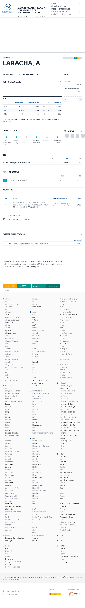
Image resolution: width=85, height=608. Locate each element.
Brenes (7, 422)
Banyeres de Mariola (12, 391)
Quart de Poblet (65, 359)
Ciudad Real (9, 509)
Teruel (62, 464)
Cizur (7, 514)
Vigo (61, 512)
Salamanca (64, 388)
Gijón (34, 322)
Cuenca (8, 530)
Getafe (34, 317)
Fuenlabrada (37, 307)
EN (40, 16)
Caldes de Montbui (12, 451)
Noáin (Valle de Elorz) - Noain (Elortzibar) (42, 518)
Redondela (63, 367)
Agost (7, 301)
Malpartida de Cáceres (40, 446)
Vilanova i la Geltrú (66, 517)
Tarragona (63, 456)
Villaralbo (63, 527)
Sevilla (62, 443)
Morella (35, 498)
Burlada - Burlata (11, 433)
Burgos (7, 430)
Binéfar (8, 420)
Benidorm (9, 406)
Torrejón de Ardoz (66, 472)
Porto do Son (64, 346)
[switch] (80, 99)
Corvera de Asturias (12, 522)
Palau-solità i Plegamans (69, 301)
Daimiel (8, 535)
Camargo (8, 454)
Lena (34, 414)
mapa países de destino (66, 11)
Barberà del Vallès (11, 396)
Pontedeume (64, 341)
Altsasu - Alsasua (11, 341)
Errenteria (9, 559)
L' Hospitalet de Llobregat (41, 393)
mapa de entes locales (66, 8)
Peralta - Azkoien (66, 317)
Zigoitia (62, 554)
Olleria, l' (35, 527)
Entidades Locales (12, 577)
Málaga (35, 443)
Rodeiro (62, 375)
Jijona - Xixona (37, 383)
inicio (66, 3)
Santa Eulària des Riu (67, 425)
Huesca (35, 354)
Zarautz (62, 551)
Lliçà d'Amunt (37, 425)
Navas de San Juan (39, 512)
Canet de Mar (10, 462)
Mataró (35, 456)
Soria (61, 449)
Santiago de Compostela (68, 435)
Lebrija (34, 406)
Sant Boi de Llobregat (67, 406)
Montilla (35, 493)
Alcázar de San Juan (12, 320)
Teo (61, 459)
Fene (34, 301)
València (63, 506)
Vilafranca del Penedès (68, 514)
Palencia (63, 304)
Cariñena (8, 470)
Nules (34, 522)
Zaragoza (63, 548)
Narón (34, 509)
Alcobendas (9, 322)
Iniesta (34, 367)
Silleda (62, 446)
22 (75, 58)
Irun (33, 370)
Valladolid (63, 509)
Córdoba (8, 517)
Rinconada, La (65, 372)
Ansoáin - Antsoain (12, 351)
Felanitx (35, 299)
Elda (6, 554)
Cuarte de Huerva (11, 527)
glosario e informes (66, 6)
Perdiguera (64, 320)
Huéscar (35, 357)
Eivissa (7, 548)
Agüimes (8, 307)
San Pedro (63, 396)
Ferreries (35, 304)
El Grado (8, 564)
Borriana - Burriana (12, 435)
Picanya (62, 325)
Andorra (8, 349)
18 (64, 58)
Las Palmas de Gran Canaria (42, 433)
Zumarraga (64, 561)
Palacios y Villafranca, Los (69, 299)
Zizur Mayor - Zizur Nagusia (70, 556)
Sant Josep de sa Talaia (68, 412)
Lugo (34, 430)
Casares (8, 485)
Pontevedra (64, 343)
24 (81, 58)
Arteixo (8, 372)
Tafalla (62, 454)
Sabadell (63, 383)
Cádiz (7, 446)
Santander (63, 433)
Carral (7, 477)
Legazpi (35, 409)
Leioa (34, 412)
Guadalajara (36, 338)
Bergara (8, 409)
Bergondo (8, 412)
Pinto (62, 328)
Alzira (7, 343)
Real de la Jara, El (66, 364)
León (34, 417)
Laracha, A (36, 398)
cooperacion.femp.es (13, 591)
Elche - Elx (9, 551)
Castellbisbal (9, 491)
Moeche (35, 483)
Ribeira (62, 370)
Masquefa (36, 454)
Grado (34, 328)
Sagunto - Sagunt (66, 385)
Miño (34, 475)
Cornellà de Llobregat (13, 519)
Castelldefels (9, 493)
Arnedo (8, 362)
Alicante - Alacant (11, 333)
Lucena (35, 427)
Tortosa (62, 483)
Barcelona (9, 399)
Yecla (61, 540)
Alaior (7, 309)
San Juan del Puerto (67, 393)
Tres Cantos (64, 485)
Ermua (7, 556)
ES (37, 16)
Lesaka (35, 420)
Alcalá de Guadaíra (12, 317)
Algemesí (8, 330)
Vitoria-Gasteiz (65, 530)
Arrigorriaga (9, 364)
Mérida (34, 467)
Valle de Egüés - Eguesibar (69, 504)
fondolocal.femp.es (13, 595)
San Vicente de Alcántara (69, 401)
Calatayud (9, 449)
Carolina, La (9, 475)
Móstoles (35, 501)
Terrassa (63, 462)
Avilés (7, 378)
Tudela (62, 488)
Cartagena (9, 483)
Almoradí (8, 336)
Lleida (34, 422)
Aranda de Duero (11, 359)
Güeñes (35, 341)
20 (69, 58)
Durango (8, 540)
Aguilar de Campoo (12, 304)
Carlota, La (9, 472)
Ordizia (34, 533)
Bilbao (7, 417)
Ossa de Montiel (38, 535)
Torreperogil (64, 477)
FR (44, 16)
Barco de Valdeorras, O (13, 401)
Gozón (34, 325)
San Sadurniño (65, 399)
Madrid (34, 438)
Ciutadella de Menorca (13, 512)
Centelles (8, 504)
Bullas (7, 425)
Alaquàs (8, 312)
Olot (33, 530)
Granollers (36, 336)
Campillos (8, 459)
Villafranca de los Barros (68, 522)
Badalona (8, 388)
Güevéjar (35, 343)
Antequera (9, 354)
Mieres (34, 470)
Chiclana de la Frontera (13, 506)
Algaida (8, 328)
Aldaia (7, 325)
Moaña (34, 480)
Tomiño (62, 467)
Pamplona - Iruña (66, 309)
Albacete (8, 315)
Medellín (35, 459)
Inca (33, 364)
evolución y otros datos (66, 14)
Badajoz (8, 385)
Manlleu (35, 449)
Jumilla (35, 385)
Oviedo (34, 540)
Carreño (8, 480)
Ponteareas (64, 338)
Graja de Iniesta (38, 330)
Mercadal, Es (36, 464)
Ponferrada (64, 336)
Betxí (7, 414)
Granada (35, 333)
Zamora (62, 546)
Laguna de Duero (38, 396)
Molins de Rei (37, 485)
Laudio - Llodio (37, 401)
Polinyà (62, 330)
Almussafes (9, 338)
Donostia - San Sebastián (14, 538)
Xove (61, 535)
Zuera (62, 559)
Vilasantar (63, 519)
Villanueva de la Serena (68, 525)
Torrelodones (64, 475)
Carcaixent (9, 467)
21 (72, 58)
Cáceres (8, 443)
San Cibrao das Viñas (67, 391)
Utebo (62, 498)
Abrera (7, 299)
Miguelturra (36, 472)
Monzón (35, 496)
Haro (34, 349)
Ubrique (62, 493)
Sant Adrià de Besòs (67, 404)
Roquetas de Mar (66, 378)
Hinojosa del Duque (39, 351)
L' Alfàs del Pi (37, 391)
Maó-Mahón (36, 451)
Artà (6, 370)
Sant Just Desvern (66, 414)
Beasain (8, 404)
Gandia (34, 312)
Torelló (62, 470)
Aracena (8, 357)
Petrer (62, 322)
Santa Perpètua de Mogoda (70, 430)
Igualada (35, 362)
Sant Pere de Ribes (66, 420)
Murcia (34, 504)
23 (78, 58)
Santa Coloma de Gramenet (70, 422)
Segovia (62, 438)
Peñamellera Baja (66, 312)
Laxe (34, 404)
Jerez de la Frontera (39, 380)
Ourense (35, 538)
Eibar (7, 546)
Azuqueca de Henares (13, 380)
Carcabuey (9, 464)
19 (67, 58)
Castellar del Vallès (12, 488)
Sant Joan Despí (65, 409)
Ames (7, 346)
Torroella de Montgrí (67, 480)
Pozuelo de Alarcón (66, 354)
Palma (62, 307)
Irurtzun (35, 372)
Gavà (34, 315)
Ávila (7, 375)
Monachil (35, 488)
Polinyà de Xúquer (66, 333)
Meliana (35, 462)
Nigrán (34, 514)
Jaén (34, 378)
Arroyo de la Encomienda (14, 367)
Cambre (8, 456)
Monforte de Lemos (39, 491)
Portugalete (64, 349)
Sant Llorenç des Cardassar (70, 417)
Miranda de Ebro (38, 477)
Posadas (63, 351)
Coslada (8, 525)
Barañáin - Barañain (12, 393)
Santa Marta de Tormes (68, 427)
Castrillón (8, 501)
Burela (7, 427)
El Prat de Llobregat (12, 567)
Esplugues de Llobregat (13, 561)
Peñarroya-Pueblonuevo (68, 315)
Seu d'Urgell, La (65, 441)
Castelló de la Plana (12, 496)
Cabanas (8, 441)
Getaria (35, 320)
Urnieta (62, 496)
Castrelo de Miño (11, 498)
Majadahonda (37, 441)
